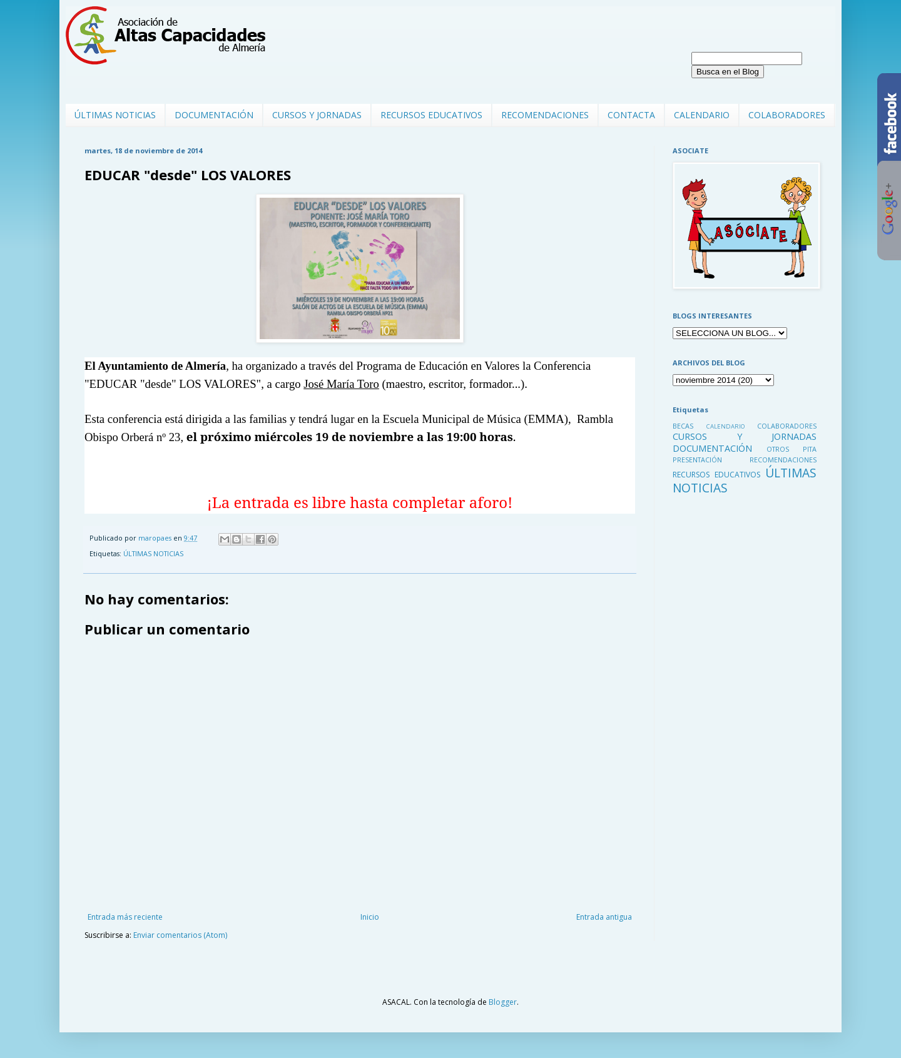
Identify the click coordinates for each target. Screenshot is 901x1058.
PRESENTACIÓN (697, 459)
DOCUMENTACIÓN (214, 115)
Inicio (369, 917)
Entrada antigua (604, 917)
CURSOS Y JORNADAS (317, 115)
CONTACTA (631, 115)
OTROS (777, 449)
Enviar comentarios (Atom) (180, 935)
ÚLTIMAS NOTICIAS (115, 115)
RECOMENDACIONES (545, 115)
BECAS (683, 425)
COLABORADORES (786, 115)
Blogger (503, 1002)
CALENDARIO (702, 115)
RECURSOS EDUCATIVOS (431, 115)
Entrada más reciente (125, 917)
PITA (810, 449)
